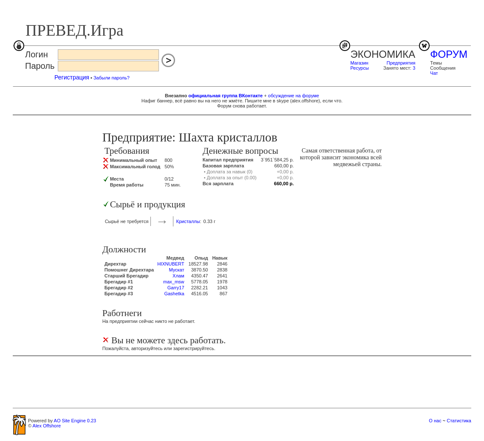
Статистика (459, 420)
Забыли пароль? (111, 77)
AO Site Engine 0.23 (75, 420)
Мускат (176, 269)
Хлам (178, 275)
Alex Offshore (47, 425)
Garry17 (175, 287)
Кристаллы (188, 221)
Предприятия (401, 62)
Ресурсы (360, 68)
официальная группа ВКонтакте (225, 95)
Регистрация (71, 77)
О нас (435, 420)
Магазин (359, 62)
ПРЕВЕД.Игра (74, 30)
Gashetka (174, 293)
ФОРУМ (448, 54)
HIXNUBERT (170, 263)
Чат (434, 73)
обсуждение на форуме (293, 95)
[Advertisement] (242, 381)
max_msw (173, 281)
